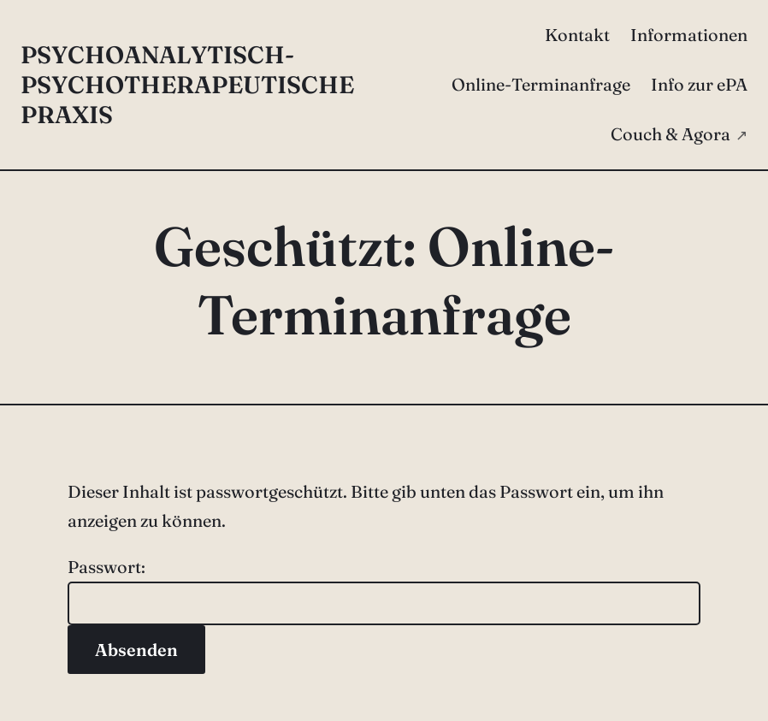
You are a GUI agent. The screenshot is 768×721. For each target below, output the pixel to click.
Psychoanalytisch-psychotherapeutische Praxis (187, 84)
